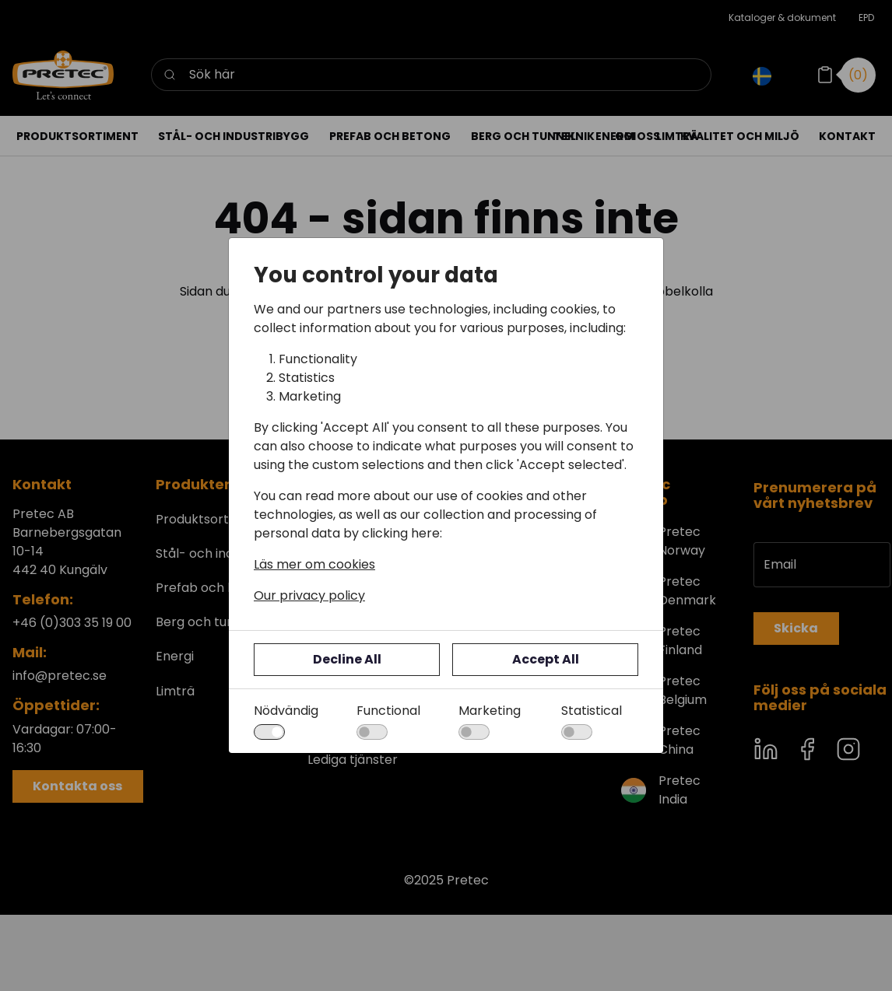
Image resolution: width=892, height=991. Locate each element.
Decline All (347, 659)
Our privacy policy (309, 595)
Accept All (545, 659)
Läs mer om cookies (314, 564)
